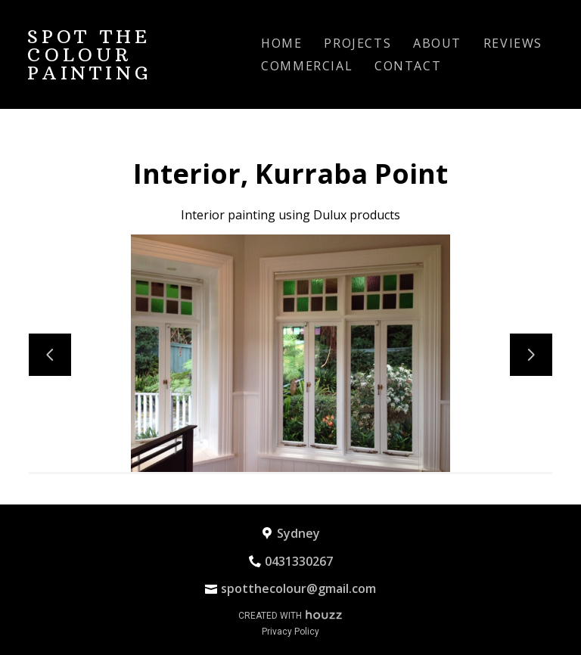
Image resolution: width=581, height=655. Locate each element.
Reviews (512, 43)
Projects (357, 43)
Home (281, 43)
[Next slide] (531, 355)
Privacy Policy (290, 631)
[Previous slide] (50, 355)
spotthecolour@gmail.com (298, 588)
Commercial (307, 65)
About (437, 43)
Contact (407, 65)
